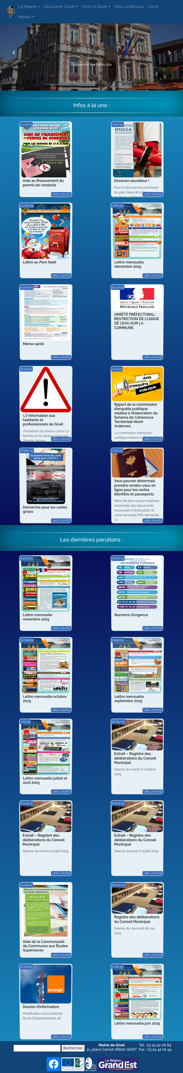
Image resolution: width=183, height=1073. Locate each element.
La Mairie (27, 6)
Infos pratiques (129, 6)
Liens (153, 6)
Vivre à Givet (94, 6)
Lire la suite (61, 194)
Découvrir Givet (59, 6)
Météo (24, 16)
